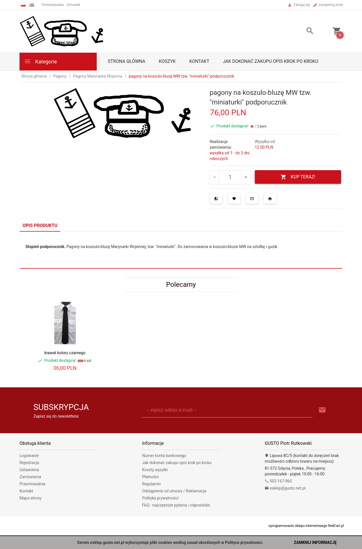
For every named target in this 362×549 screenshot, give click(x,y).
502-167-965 (278, 481)
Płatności (150, 477)
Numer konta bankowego (164, 455)
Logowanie (29, 455)
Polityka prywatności (160, 498)
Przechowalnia (32, 484)
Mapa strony (31, 498)
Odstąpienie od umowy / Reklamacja (174, 491)
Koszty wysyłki (155, 469)
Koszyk (167, 61)
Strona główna (126, 61)
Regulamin (151, 484)
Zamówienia (30, 477)
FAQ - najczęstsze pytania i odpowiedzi (176, 505)
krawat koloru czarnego (64, 353)
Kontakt (199, 61)
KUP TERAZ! (298, 177)
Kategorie (40, 61)
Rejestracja (29, 462)
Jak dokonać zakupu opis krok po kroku (270, 61)
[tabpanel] (181, 250)
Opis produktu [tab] (40, 225)
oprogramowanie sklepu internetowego (297, 526)
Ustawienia (29, 469)
